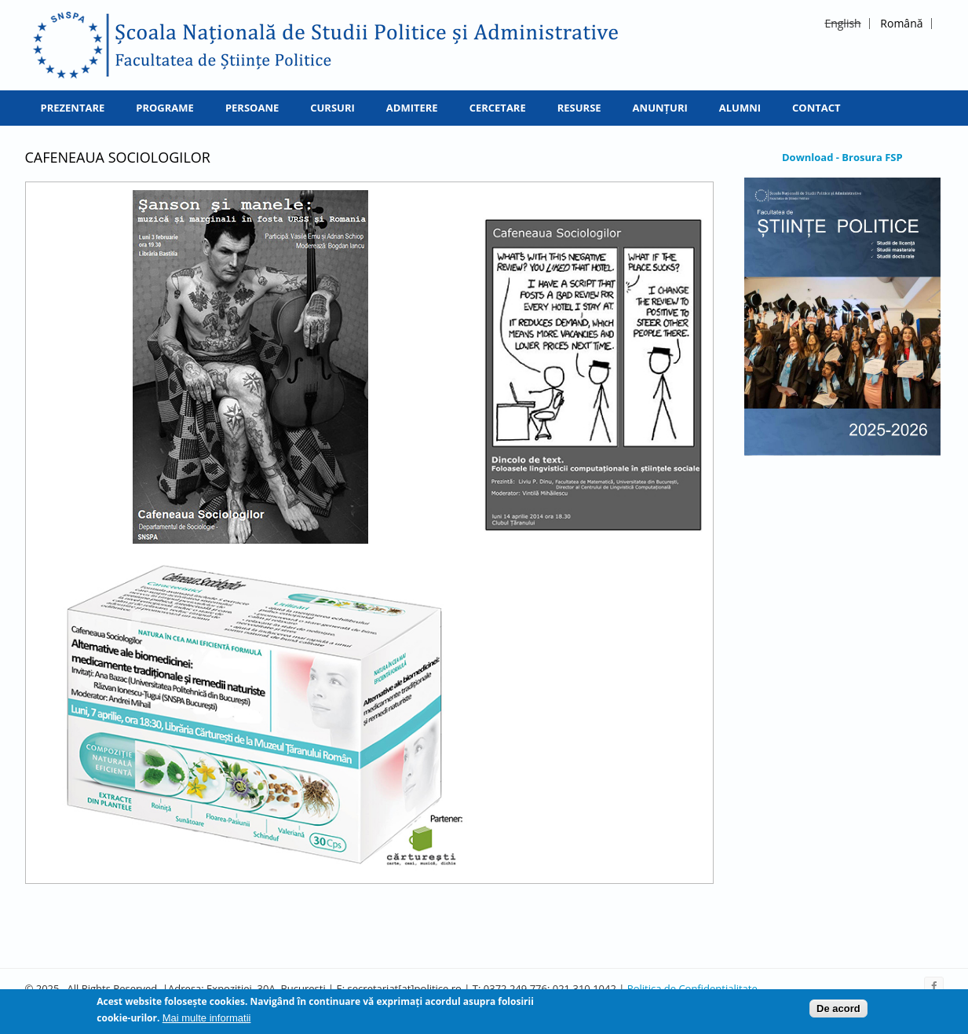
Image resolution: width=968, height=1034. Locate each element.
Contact (816, 108)
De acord (838, 1011)
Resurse (579, 108)
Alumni (740, 108)
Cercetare (497, 108)
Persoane (252, 108)
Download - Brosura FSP (842, 157)
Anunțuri (660, 108)
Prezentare (73, 108)
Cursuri (332, 108)
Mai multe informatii (207, 1020)
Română (901, 23)
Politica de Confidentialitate (692, 988)
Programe (165, 108)
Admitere (412, 108)
